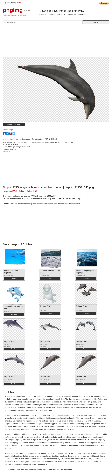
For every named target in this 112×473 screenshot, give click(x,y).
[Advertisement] (56, 41)
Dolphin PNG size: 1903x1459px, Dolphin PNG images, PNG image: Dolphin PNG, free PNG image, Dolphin (41, 142)
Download (14, 278)
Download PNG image (13, 125)
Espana (18, 2)
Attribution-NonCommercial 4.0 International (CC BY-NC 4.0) (33, 139)
